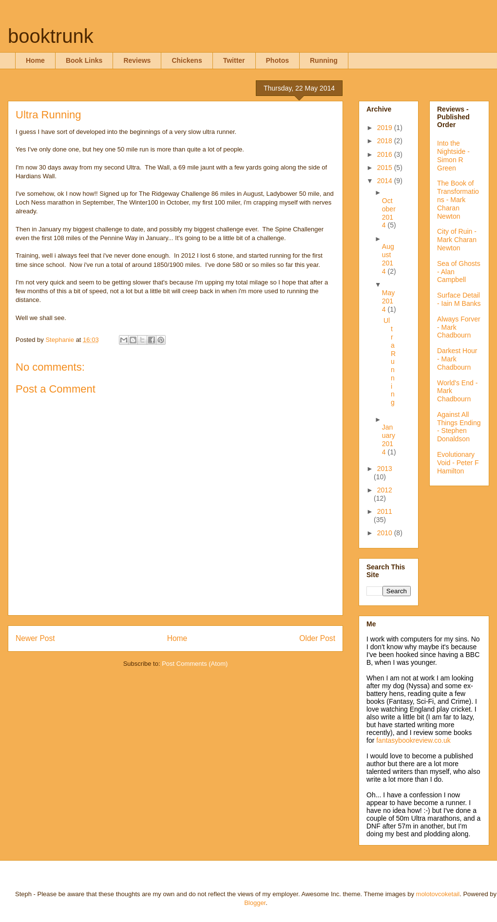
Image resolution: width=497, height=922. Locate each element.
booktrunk (51, 36)
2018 (385, 141)
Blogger (255, 902)
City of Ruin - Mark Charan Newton (457, 239)
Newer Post (35, 638)
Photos (277, 60)
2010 (385, 533)
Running (324, 60)
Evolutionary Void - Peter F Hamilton (458, 463)
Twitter (234, 60)
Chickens (187, 60)
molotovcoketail (438, 894)
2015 (385, 167)
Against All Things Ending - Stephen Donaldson (459, 427)
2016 (385, 154)
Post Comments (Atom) (195, 663)
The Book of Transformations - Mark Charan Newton (458, 199)
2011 (384, 511)
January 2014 (388, 439)
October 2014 (389, 213)
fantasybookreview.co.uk (413, 740)
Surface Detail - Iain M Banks (458, 299)
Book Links (84, 60)
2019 (385, 128)
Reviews (137, 60)
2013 (384, 468)
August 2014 (388, 259)
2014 (385, 181)
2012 (384, 490)
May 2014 (388, 301)
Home (35, 60)
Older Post (317, 638)
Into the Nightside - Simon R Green (453, 155)
